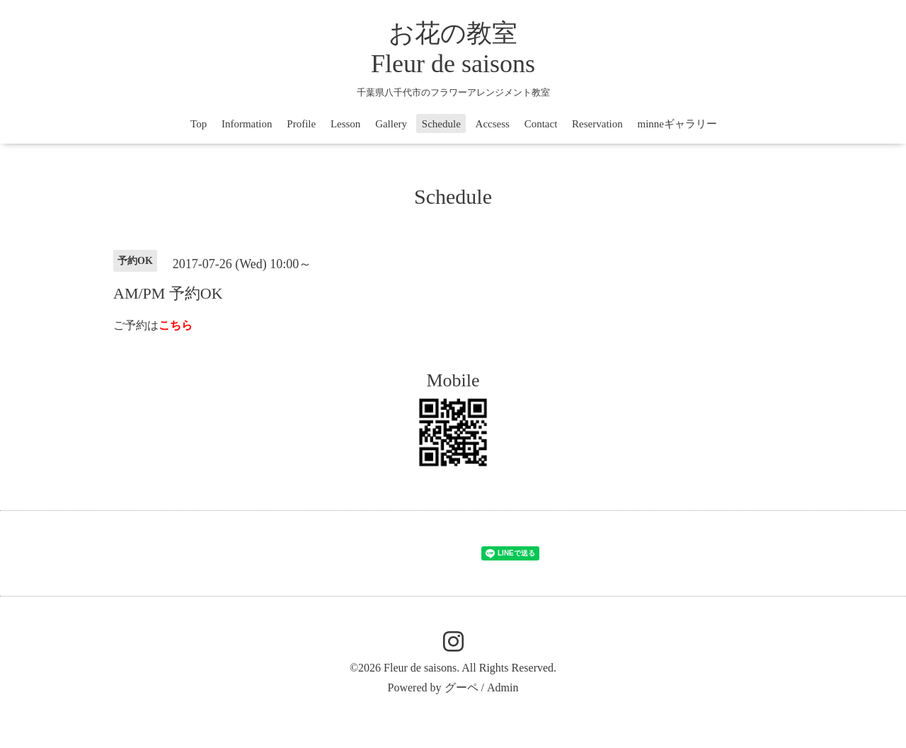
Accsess (493, 124)
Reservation (597, 124)
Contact (541, 124)
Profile (301, 124)
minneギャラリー (677, 124)
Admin (502, 687)
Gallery (391, 124)
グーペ (461, 687)
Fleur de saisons (420, 668)
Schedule (441, 124)
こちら (176, 325)
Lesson (346, 124)
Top (198, 124)
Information (247, 124)
